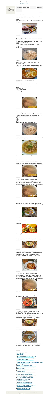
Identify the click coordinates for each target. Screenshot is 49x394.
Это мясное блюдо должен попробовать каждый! (22, 359)
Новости (24, 3)
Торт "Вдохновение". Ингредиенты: (21, 368)
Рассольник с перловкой (26, 7)
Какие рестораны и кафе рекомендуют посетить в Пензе (23, 373)
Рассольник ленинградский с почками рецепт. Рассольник (26, 293)
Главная (21, 3)
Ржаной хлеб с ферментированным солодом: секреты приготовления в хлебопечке (26, 356)
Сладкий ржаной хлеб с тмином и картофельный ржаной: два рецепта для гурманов (11, 11)
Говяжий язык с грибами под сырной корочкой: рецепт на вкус (24, 386)
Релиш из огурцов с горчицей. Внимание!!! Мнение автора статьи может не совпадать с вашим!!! (11, 9)
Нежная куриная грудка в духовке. (21, 371)
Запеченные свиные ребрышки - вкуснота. (22, 364)
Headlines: (18, 361)
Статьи (27, 3)
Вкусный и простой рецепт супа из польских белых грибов (23, 379)
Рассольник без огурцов (19, 7)
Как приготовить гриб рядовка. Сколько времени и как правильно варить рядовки (26, 385)
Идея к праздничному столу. (20, 354)
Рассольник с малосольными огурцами (19, 10)
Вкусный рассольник (39, 7)
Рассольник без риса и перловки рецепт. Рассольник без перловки (27, 199)
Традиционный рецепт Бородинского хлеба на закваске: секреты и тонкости (25, 357)
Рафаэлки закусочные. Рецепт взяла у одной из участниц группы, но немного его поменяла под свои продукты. (30, 362)
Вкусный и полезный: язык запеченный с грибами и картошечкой (24, 388)
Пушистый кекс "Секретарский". (20, 355)
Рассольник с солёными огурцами (33, 7)
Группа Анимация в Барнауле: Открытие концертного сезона (24, 370)
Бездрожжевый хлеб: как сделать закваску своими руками (23, 389)
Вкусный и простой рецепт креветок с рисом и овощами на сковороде (25, 374)
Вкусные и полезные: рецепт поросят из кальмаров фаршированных (25, 382)
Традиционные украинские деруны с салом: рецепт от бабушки (24, 365)
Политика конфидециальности (20, 392)
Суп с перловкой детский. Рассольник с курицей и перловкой (26, 273)
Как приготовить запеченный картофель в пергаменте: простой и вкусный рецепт (26, 358)
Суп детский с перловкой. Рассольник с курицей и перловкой (26, 179)
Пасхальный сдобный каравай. (20, 353)
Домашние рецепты (24, 1)
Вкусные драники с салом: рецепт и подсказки (22, 380)
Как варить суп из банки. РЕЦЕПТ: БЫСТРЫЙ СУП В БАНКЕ (26, 251)
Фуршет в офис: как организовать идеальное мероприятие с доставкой (25, 377)
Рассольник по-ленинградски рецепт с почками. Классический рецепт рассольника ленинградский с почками (28, 312)
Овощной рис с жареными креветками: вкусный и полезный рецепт (24, 376)
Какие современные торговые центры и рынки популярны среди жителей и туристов (26, 367)
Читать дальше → (17, 60)
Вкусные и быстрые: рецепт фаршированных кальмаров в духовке (24, 383)
